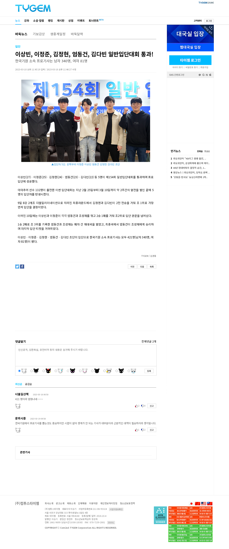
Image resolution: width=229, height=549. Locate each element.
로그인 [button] (209, 20)
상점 (70, 20)
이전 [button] (132, 266)
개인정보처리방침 (108, 503)
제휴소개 (71, 503)
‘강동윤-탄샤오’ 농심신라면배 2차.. (189, 177)
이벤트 (81, 20)
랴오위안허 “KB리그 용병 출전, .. (188, 158)
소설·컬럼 (38, 20)
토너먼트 (94, 20)
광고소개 (60, 503)
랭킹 (50, 20)
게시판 (60, 20)
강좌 (26, 20)
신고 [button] (152, 405)
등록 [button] (149, 370)
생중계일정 (57, 33)
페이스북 (190, 110)
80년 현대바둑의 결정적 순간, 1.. (188, 167)
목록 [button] (152, 266)
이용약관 (93, 503)
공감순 (28, 384)
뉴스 (17, 20)
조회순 (200, 151)
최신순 (18, 384)
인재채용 (82, 503)
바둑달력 (77, 33)
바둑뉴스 (21, 33)
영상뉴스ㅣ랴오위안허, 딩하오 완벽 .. (190, 172)
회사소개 (49, 503)
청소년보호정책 (127, 503)
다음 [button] (142, 266)
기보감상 (39, 33)
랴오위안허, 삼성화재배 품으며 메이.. (190, 163)
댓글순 (207, 151)
